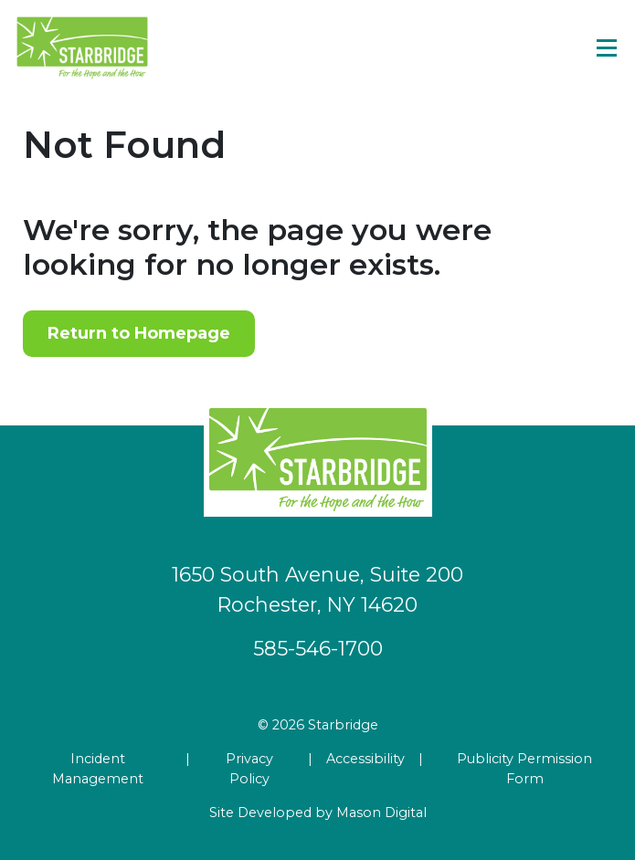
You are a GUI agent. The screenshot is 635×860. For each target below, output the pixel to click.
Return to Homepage (139, 333)
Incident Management (97, 768)
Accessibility (365, 758)
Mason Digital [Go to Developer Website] (381, 812)
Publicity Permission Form (524, 768)
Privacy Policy (249, 768)
